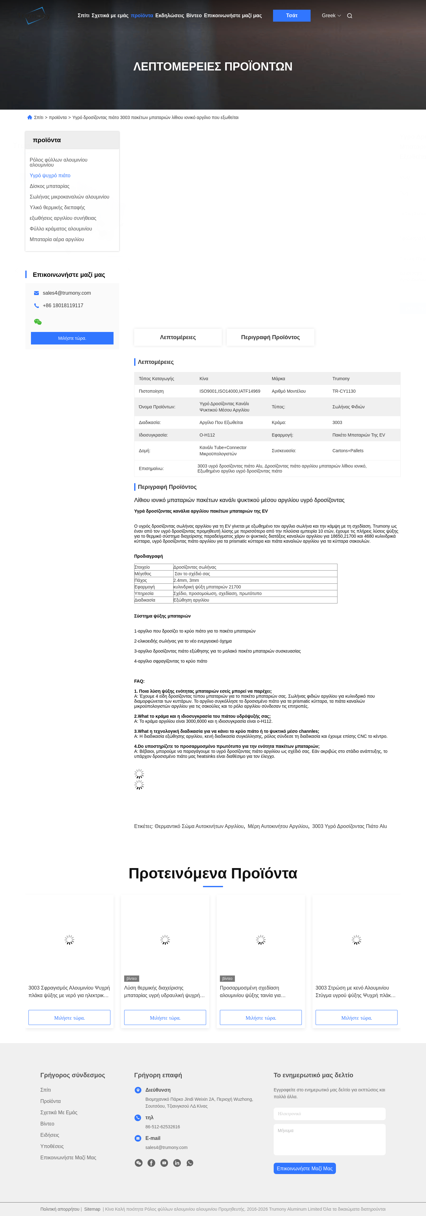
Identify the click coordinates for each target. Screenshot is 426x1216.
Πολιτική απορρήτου (59, 1209)
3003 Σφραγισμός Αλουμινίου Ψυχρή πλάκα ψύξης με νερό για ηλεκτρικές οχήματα (69, 992)
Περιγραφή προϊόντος (270, 337)
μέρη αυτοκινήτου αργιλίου (278, 826)
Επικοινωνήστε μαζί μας (233, 15)
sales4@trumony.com (67, 293)
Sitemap (92, 1209)
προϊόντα (142, 15)
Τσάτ (292, 15)
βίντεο (47, 1123)
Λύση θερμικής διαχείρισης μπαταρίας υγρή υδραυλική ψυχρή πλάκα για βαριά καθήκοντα (162, 992)
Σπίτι (84, 15)
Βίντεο (194, 15)
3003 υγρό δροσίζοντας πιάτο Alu (349, 826)
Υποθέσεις (52, 1146)
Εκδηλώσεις (169, 15)
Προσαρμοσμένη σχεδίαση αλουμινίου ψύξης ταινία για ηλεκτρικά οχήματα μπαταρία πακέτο (260, 992)
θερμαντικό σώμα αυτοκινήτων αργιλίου (199, 826)
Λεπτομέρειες (178, 337)
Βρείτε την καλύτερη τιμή (301, 308)
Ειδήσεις (49, 1135)
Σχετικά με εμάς (110, 15)
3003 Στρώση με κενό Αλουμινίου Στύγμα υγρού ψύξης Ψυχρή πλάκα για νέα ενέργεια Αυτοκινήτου (355, 992)
